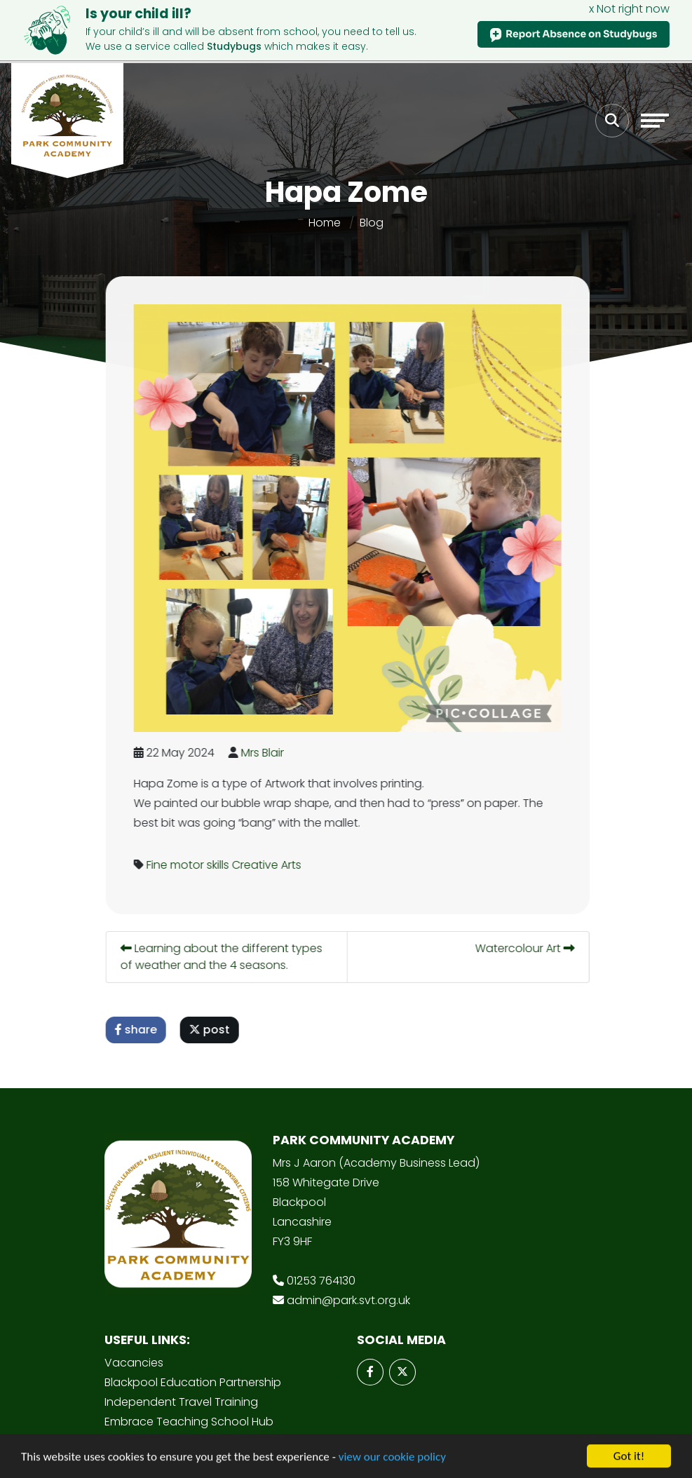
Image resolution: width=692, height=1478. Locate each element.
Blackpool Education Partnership (192, 1382)
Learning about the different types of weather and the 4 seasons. (224, 956)
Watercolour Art (527, 948)
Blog (372, 222)
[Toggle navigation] (655, 120)
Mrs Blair (264, 752)
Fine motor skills (190, 864)
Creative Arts (269, 864)
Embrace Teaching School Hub (188, 1421)
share (138, 1029)
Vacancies (133, 1363)
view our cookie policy (392, 1458)
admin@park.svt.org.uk (348, 1300)
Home (324, 222)
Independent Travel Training (181, 1402)
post (211, 1029)
